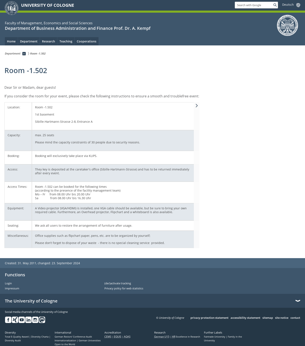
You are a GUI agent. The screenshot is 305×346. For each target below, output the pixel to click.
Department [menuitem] (29, 41)
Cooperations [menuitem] (86, 41)
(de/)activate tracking (117, 283)
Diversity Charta (40, 336)
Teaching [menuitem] (65, 41)
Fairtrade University (215, 336)
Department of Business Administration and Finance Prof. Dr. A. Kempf (77, 28)
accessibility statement (245, 318)
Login (8, 283)
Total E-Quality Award (17, 336)
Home (11, 41)
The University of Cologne (31, 301)
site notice (281, 318)
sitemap (267, 318)
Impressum (12, 288)
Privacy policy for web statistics (123, 288)
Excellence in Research (186, 336)
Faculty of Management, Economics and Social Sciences (49, 23)
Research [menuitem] (48, 41)
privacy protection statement (209, 318)
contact (295, 318)
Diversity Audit (13, 340)
